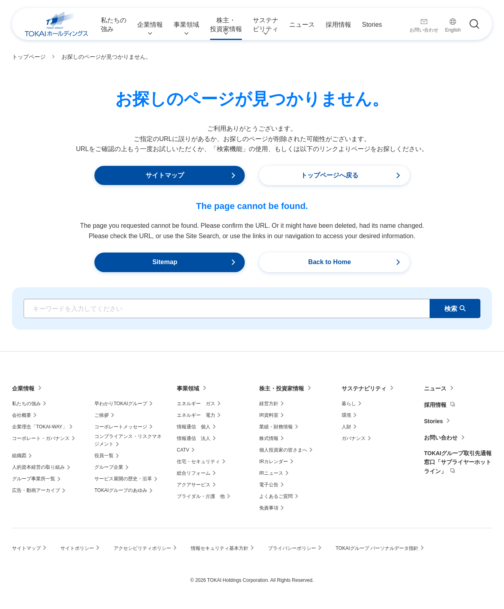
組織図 (19, 455)
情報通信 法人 (193, 438)
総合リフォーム (193, 473)
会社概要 (21, 415)
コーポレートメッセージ (120, 427)
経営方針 (268, 403)
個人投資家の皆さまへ (283, 450)
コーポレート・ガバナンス (41, 438)
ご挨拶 (101, 415)
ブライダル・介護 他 (201, 496)
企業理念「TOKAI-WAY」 (39, 427)
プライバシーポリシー (292, 548)
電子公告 (268, 485)
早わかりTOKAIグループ (120, 403)
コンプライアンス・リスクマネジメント (128, 440)
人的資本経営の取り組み (38, 467)
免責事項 (268, 508)
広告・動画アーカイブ (36, 490)
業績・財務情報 (276, 427)
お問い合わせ (441, 437)
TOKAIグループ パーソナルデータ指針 (377, 548)
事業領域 (188, 388)
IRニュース (271, 473)
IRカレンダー (273, 461)
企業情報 (23, 388)
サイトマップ (26, 548)
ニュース (435, 388)
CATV (183, 450)
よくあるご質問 (276, 496)
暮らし (349, 403)
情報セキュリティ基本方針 (219, 548)
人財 (346, 427)
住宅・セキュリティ (198, 461)
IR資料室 (268, 415)
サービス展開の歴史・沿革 (123, 479)
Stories (433, 421)
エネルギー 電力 (196, 415)
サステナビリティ (364, 388)
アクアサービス (193, 485)
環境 (346, 415)
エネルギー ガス (196, 403)
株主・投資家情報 (281, 388)
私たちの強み (26, 403)
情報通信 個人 (193, 427)
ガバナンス (354, 438)
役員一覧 (104, 455)
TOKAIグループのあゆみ (120, 490)
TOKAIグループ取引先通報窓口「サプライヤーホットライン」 (458, 462)
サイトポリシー (77, 548)
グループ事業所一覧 (33, 479)
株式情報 (268, 438)
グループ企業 (108, 467)
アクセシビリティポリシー (142, 548)
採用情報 (435, 405)
